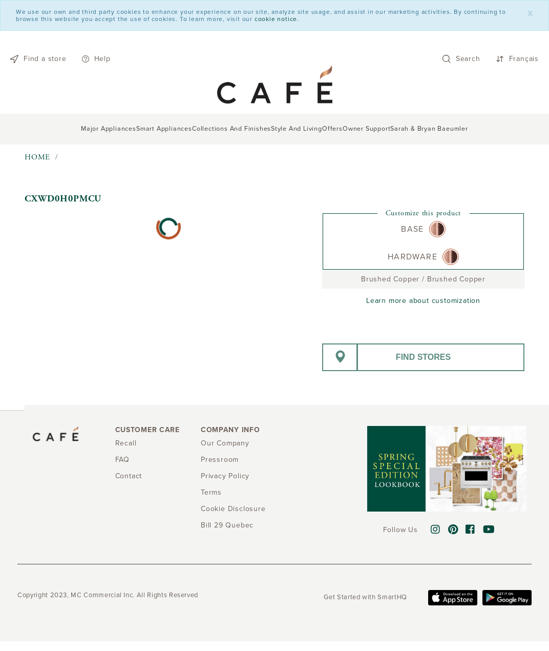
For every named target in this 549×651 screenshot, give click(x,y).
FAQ (122, 459)
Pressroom (220, 459)
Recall (126, 443)
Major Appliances (108, 129)
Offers (332, 129)
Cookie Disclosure (233, 508)
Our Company (225, 443)
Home (37, 157)
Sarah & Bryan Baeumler (429, 129)
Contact (128, 476)
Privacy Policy (225, 476)
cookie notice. (277, 19)
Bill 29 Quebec (227, 525)
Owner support (366, 129)
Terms (211, 492)
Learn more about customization (423, 300)
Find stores (423, 357)
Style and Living (296, 129)
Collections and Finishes (231, 129)
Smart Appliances (164, 129)
